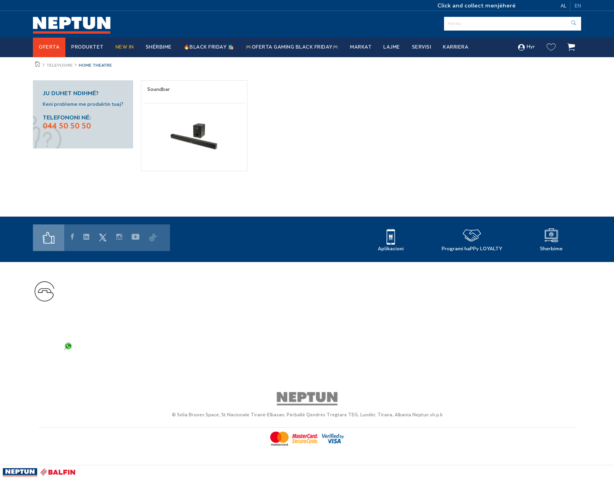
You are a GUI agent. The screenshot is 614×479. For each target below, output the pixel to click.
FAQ (71, 360)
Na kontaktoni (84, 282)
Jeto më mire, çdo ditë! (38, 64)
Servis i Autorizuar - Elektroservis (262, 303)
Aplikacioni (391, 249)
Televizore (60, 65)
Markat (361, 47)
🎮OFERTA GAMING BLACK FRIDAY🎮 (292, 47)
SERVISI (422, 47)
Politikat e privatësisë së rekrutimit (509, 292)
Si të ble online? (238, 313)
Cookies (470, 313)
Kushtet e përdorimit (488, 303)
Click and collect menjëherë (476, 6)
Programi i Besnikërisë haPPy (256, 282)
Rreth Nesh (353, 292)
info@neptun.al (86, 328)
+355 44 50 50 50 (112, 293)
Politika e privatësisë (488, 282)
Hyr (526, 47)
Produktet (87, 47)
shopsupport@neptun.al (98, 319)
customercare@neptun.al (100, 311)
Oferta (49, 47)
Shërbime (159, 47)
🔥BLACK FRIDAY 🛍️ (209, 47)
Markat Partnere (239, 292)
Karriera (455, 47)
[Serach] (512, 24)
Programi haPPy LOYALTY (472, 249)
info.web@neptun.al (92, 336)
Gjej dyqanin (355, 282)
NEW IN (125, 47)
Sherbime (551, 249)
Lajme (391, 47)
